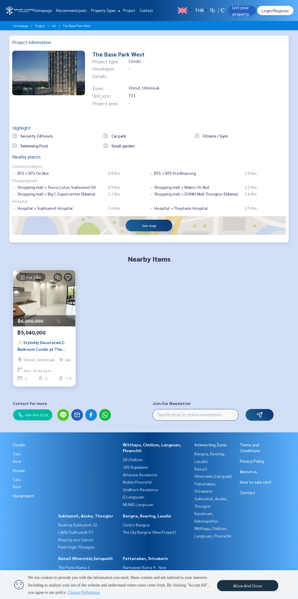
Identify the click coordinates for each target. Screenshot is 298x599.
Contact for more (30, 403)
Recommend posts (71, 10)
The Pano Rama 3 (74, 567)
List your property (241, 10)
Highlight (21, 128)
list (54, 25)
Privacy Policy (252, 461)
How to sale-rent (256, 482)
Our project (23, 495)
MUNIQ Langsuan (138, 504)
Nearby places (26, 157)
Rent (17, 461)
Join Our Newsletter (171, 403)
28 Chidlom (133, 459)
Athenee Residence (140, 474)
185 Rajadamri (135, 467)
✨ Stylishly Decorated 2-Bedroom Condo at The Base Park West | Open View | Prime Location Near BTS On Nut (44, 346)
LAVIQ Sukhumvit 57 (75, 532)
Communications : (28, 166)
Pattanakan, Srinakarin (145, 558)
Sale (17, 453)
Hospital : (20, 201)
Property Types (105, 10)
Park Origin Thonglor (76, 546)
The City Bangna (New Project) (149, 532)
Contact (146, 10)
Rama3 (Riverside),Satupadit (85, 558)
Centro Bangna (136, 524)
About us (248, 471)
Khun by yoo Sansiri (75, 539)
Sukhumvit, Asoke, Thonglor (85, 515)
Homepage (42, 10)
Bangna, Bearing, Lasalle (147, 515)
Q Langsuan (133, 496)
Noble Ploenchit (137, 482)
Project (129, 10)
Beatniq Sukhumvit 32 (77, 524)
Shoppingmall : (25, 180)
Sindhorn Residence (140, 489)
